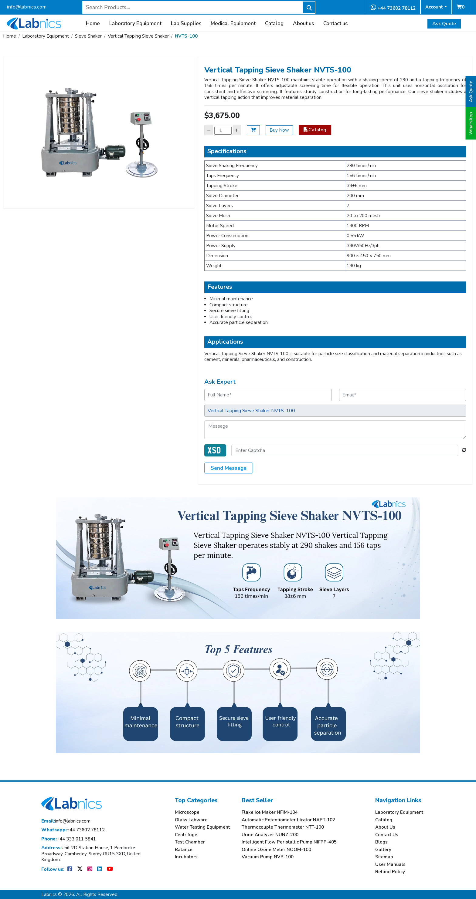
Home (93, 23)
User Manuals (390, 864)
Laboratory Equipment (135, 23)
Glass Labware (191, 820)
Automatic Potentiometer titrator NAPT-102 (288, 820)
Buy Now (279, 130)
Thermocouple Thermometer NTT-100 (283, 827)
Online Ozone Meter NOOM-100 (276, 850)
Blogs (381, 842)
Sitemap (384, 857)
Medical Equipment (233, 23)
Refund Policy (390, 872)
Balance (183, 850)
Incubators (186, 857)
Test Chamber (190, 842)
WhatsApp (471, 123)
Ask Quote (444, 23)
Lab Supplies (186, 23)
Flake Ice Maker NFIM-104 (270, 812)
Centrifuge (186, 835)
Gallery (383, 850)
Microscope (187, 812)
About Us (385, 827)
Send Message (228, 468)
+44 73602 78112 (393, 7)
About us (303, 23)
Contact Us (386, 835)
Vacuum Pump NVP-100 (268, 857)
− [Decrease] (209, 130)
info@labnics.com (26, 6)
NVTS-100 (186, 36)
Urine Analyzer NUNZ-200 (270, 835)
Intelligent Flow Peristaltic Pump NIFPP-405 (289, 842)
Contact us (335, 23)
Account (434, 7)
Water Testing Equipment (202, 827)
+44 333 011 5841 (68, 839)
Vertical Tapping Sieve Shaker (138, 36)
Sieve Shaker (88, 36)
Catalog (274, 23)
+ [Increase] (237, 130)
